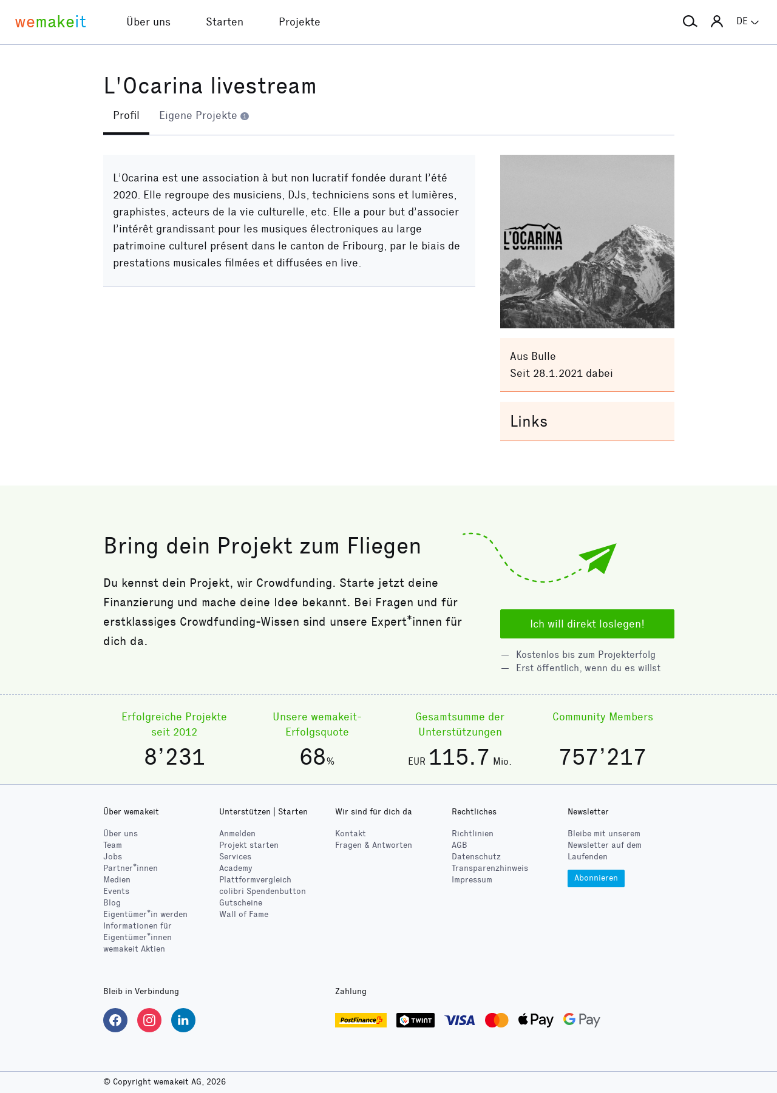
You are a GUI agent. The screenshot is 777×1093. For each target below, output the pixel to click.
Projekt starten (249, 845)
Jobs (112, 856)
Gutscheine (240, 903)
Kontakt (350, 833)
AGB (459, 845)
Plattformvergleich (255, 880)
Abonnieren (596, 878)
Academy (236, 868)
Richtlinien (473, 833)
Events (116, 891)
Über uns (120, 833)
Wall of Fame (243, 914)
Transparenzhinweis (490, 868)
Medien (117, 880)
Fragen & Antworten (373, 845)
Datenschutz (476, 856)
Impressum (472, 880)
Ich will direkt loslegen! (587, 624)
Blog (112, 903)
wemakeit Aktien (134, 949)
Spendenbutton (262, 891)
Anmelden (237, 833)
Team (112, 845)
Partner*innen (130, 868)
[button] (690, 22)
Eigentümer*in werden (145, 914)
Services (235, 856)
